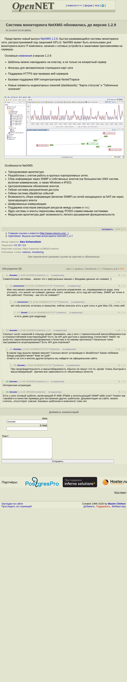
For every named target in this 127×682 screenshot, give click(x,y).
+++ (80, 5)
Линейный (90, 268)
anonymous (18, 286)
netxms (26, 252)
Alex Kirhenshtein (30, 241)
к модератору (58, 275)
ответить (41, 275)
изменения (25, 55)
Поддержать (103, 510)
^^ (49, 286)
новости (72, 5)
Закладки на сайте (12, 507)
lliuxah (24, 312)
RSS (121, 268)
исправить (107, 229)
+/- (99, 268)
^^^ (53, 286)
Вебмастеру (119, 510)
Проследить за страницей (16, 510)
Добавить (89, 510)
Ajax (68, 268)
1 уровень (78, 268)
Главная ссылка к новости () (38, 233)
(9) (20, 268)
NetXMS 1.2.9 (49, 38)
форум (88, 5)
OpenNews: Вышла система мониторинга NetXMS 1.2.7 (40, 236)
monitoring (38, 252)
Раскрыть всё (110, 268)
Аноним (13, 275)
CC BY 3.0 (20, 245)
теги (97, 5)
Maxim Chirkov (117, 507)
